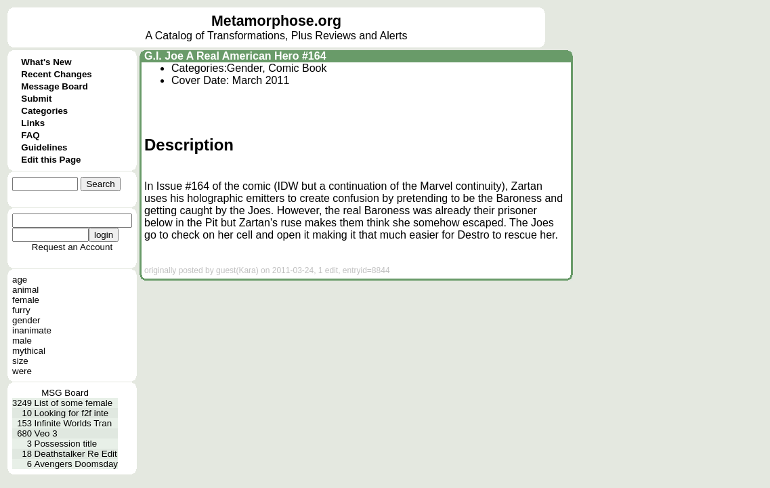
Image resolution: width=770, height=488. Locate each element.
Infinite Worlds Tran (73, 423)
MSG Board (65, 393)
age (19, 279)
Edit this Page (51, 160)
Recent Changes (56, 74)
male (22, 341)
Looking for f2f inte (72, 413)
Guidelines (44, 147)
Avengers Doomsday (76, 464)
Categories (44, 111)
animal (25, 290)
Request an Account (72, 247)
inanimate (31, 330)
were (22, 371)
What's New (46, 62)
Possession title (66, 444)
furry (21, 310)
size (20, 361)
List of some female (74, 403)
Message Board (54, 86)
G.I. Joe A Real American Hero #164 (235, 56)
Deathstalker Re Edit (76, 454)
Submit (36, 99)
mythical (28, 351)
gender (26, 320)
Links (33, 123)
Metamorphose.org (276, 21)
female (25, 300)
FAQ (30, 135)
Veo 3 (46, 433)
